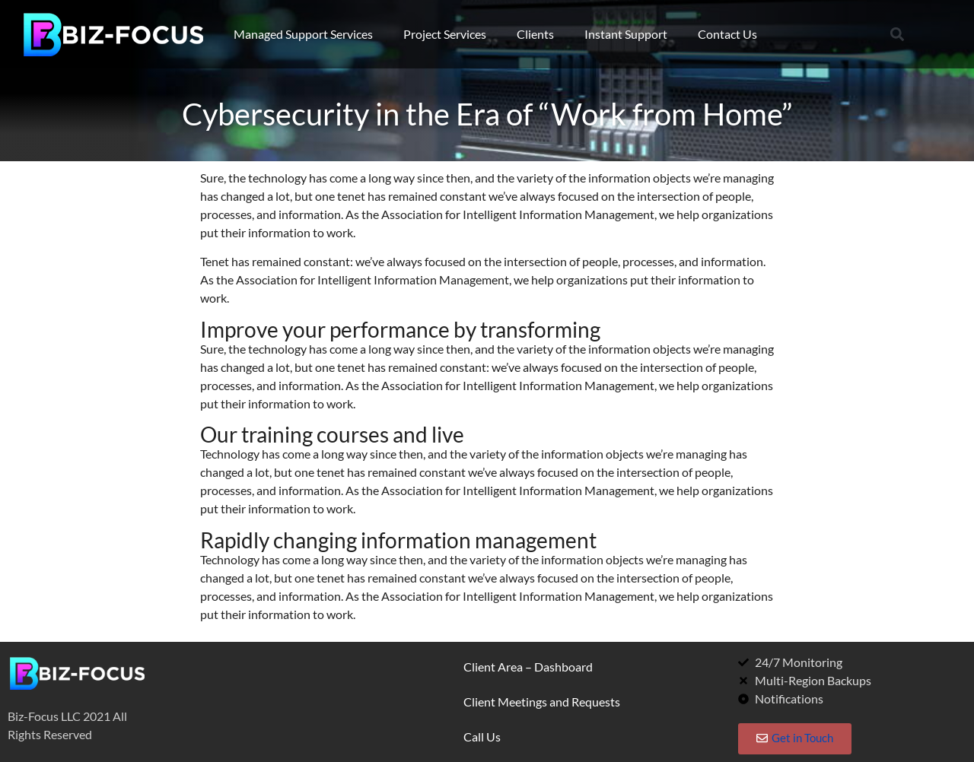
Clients (535, 34)
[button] (896, 34)
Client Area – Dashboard (528, 666)
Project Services (444, 34)
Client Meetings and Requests (541, 701)
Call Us (482, 736)
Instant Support (625, 34)
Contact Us (727, 34)
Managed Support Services (303, 34)
